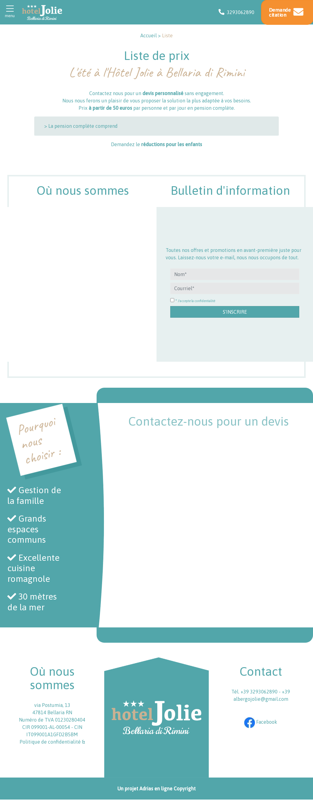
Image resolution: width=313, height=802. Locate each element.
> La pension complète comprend (81, 126)
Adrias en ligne (155, 788)
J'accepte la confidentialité (196, 301)
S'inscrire (235, 312)
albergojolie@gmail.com (261, 699)
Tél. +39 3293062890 (255, 691)
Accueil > (150, 35)
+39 (286, 691)
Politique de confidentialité (50, 742)
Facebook (260, 722)
